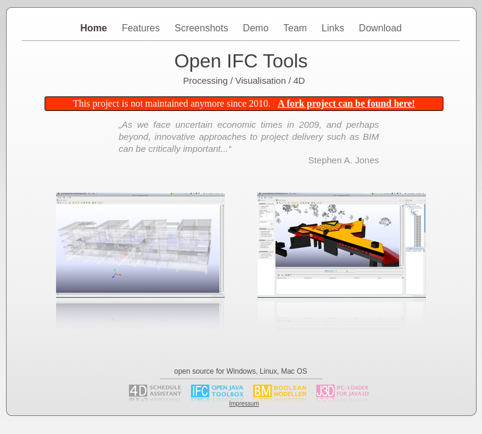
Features (142, 28)
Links (334, 28)
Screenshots (203, 28)
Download (380, 28)
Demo (257, 28)
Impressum (243, 403)
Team (296, 28)
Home (95, 28)
